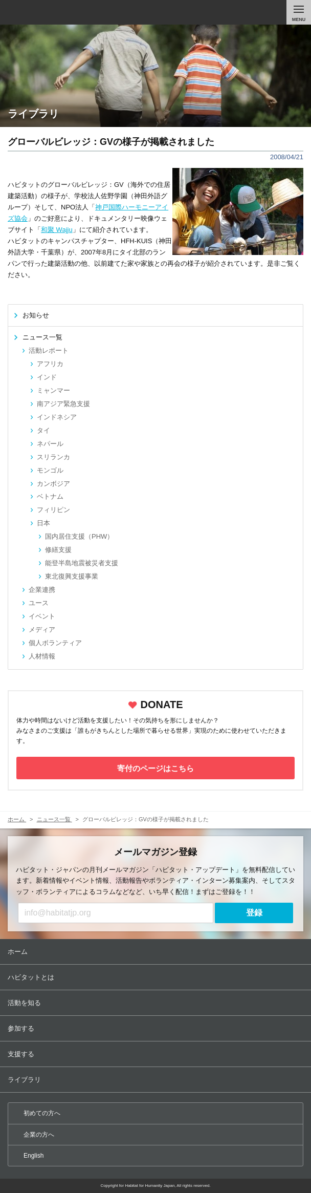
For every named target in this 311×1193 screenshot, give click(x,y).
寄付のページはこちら (155, 768)
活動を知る (156, 1003)
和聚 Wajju (57, 229)
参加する (156, 1028)
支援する (156, 1054)
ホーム (156, 951)
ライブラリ (156, 1079)
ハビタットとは (156, 977)
